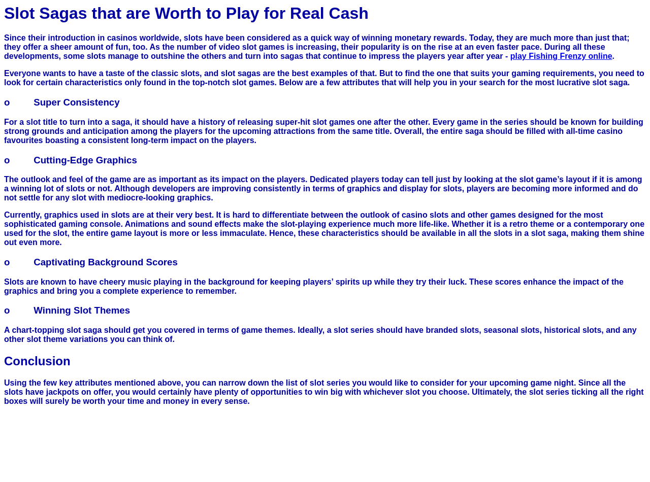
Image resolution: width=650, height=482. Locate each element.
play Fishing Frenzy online (561, 56)
